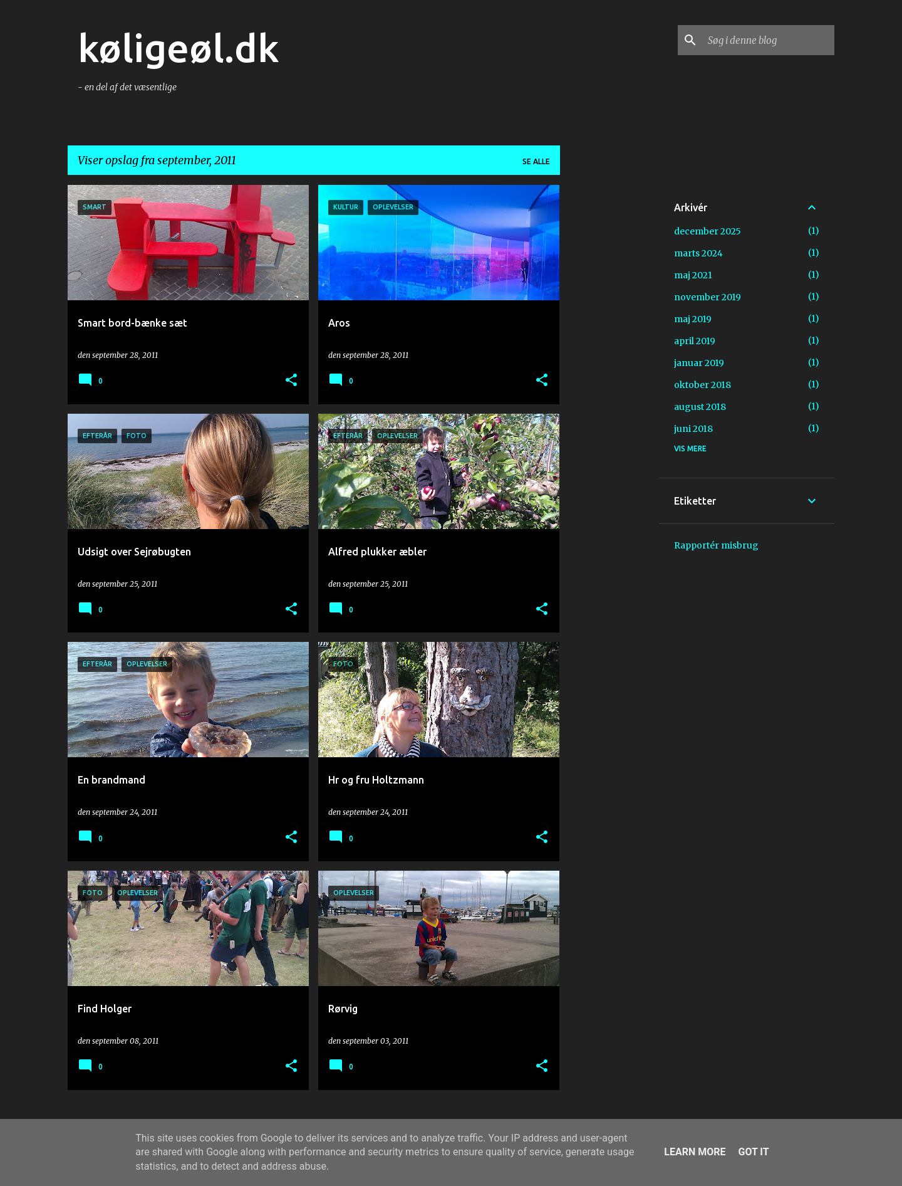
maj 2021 (693, 275)
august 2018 (700, 406)
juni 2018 (693, 428)
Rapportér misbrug (716, 545)
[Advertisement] (609, 373)
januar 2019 (699, 363)
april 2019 (694, 341)
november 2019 (707, 297)
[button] (291, 380)
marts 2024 (698, 253)
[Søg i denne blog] (768, 40)
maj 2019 (693, 319)
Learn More (694, 1152)
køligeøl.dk (178, 48)
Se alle (536, 161)
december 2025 (707, 231)
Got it (753, 1152)
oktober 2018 (702, 385)
